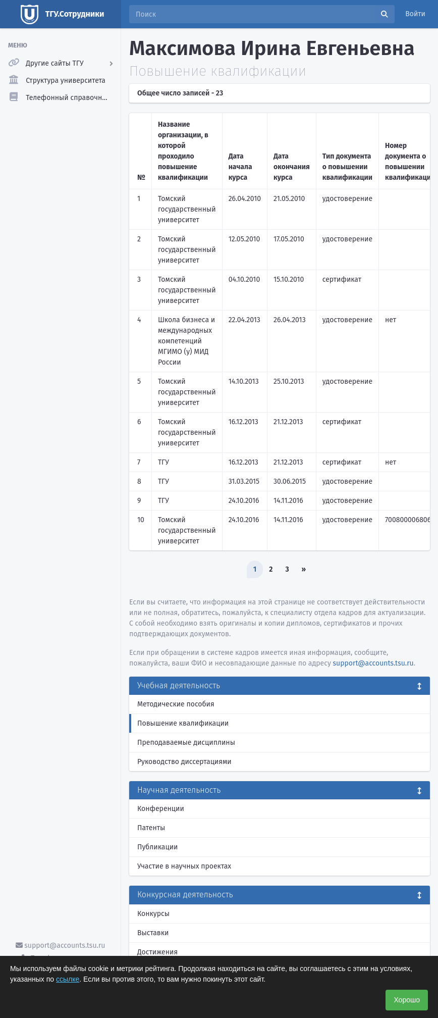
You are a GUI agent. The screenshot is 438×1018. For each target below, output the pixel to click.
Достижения (157, 952)
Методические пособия (175, 704)
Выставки (153, 933)
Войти (415, 14)
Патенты (151, 828)
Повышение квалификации (183, 723)
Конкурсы (153, 913)
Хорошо (407, 1000)
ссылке (67, 979)
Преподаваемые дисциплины (186, 742)
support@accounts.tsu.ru (60, 945)
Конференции (160, 808)
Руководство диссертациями (184, 761)
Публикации (157, 847)
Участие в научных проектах (184, 866)
